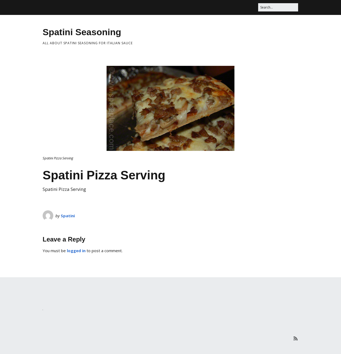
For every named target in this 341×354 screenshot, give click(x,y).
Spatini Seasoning (82, 32)
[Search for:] (278, 7)
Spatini (68, 215)
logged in (76, 250)
